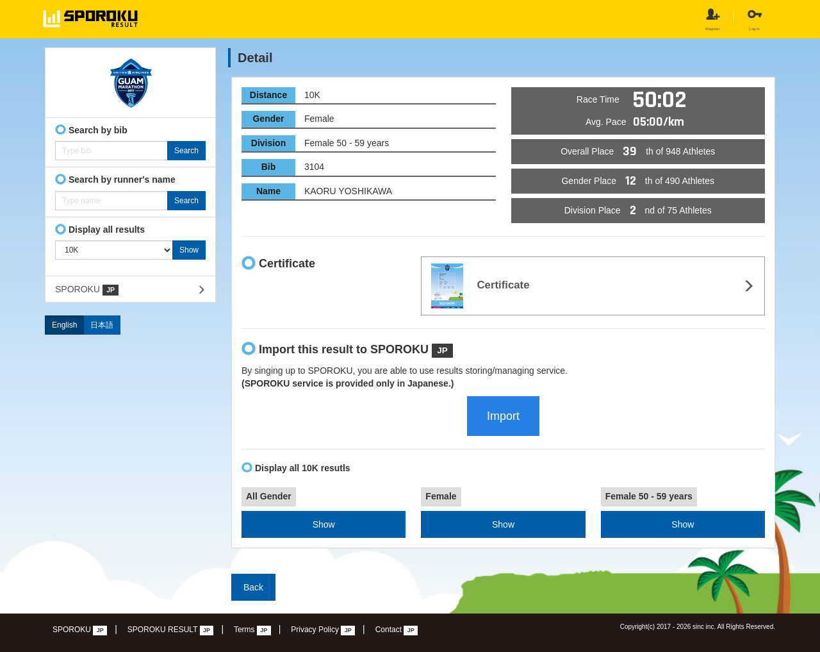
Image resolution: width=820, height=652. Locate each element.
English (64, 325)
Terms (252, 630)
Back (253, 587)
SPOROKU (87, 290)
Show (324, 524)
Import (503, 416)
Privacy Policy (323, 630)
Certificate (480, 285)
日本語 (101, 325)
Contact (396, 630)
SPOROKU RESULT (170, 630)
